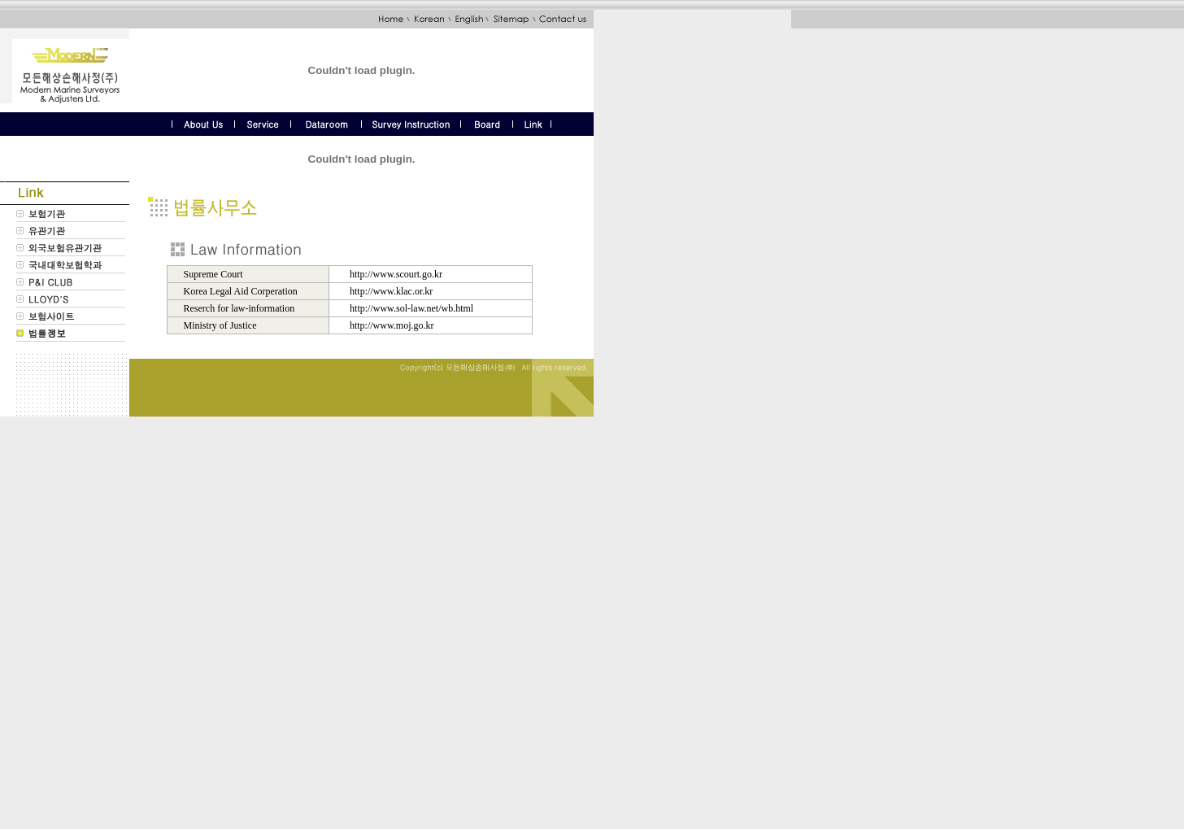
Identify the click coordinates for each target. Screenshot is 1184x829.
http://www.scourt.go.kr (396, 274)
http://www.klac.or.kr (391, 291)
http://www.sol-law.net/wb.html (411, 308)
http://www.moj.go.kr (392, 325)
